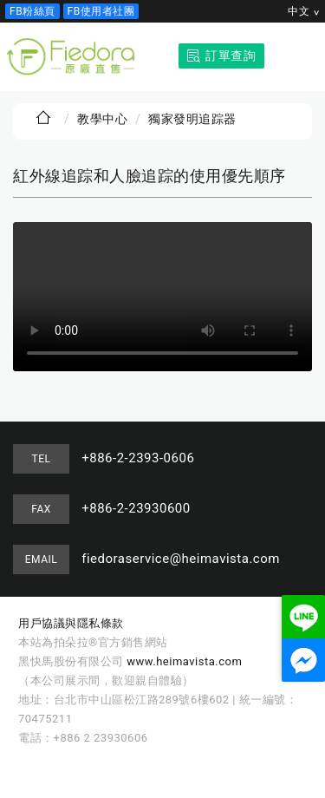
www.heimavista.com (184, 661)
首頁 (43, 118)
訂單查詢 (230, 55)
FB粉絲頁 (32, 11)
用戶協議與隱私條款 (71, 623)
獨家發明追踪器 (192, 119)
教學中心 (102, 119)
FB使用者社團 (101, 11)
